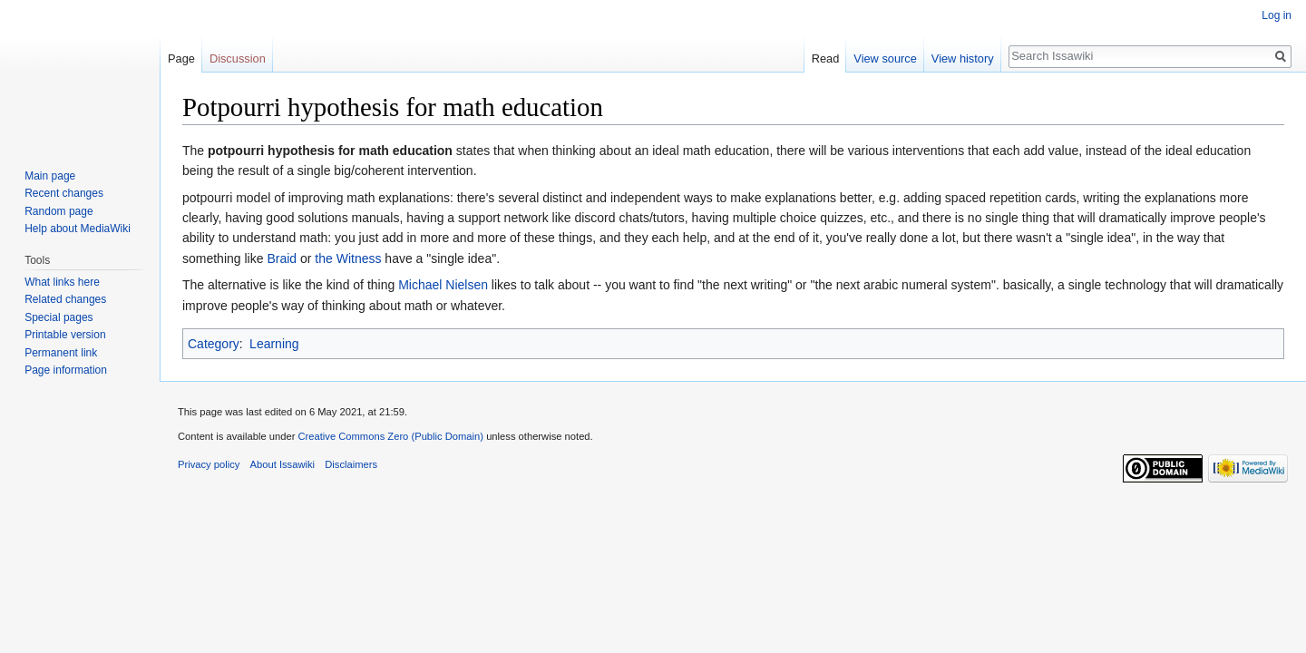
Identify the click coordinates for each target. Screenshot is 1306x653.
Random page (58, 211)
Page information (65, 370)
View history (962, 58)
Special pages (58, 317)
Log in (1276, 15)
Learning (274, 343)
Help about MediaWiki (77, 228)
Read (826, 58)
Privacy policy (208, 464)
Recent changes (63, 193)
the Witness (348, 258)
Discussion (238, 58)
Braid (282, 258)
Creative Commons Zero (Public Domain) (390, 436)
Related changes (65, 299)
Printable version (64, 334)
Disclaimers (351, 464)
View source (884, 58)
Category (213, 343)
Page (181, 58)
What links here (62, 282)
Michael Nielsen (443, 285)
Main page (49, 176)
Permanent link (60, 352)
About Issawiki (283, 464)
